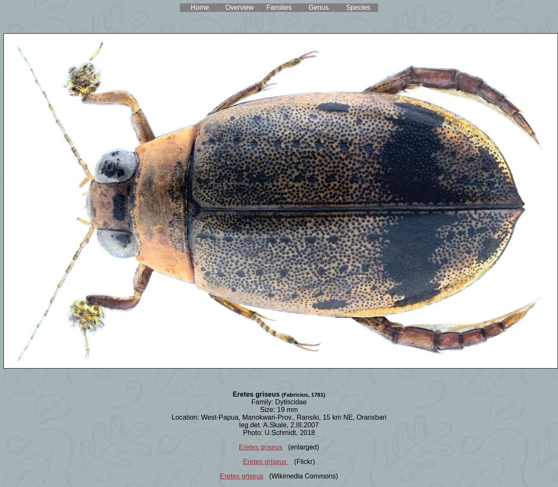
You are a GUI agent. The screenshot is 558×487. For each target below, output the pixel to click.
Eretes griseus (260, 447)
